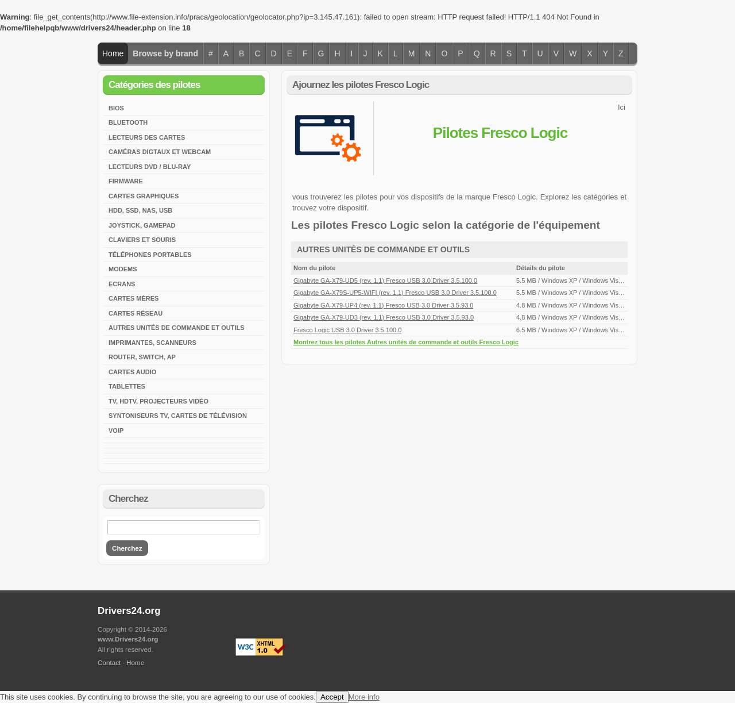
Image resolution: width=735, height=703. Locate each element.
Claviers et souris (142, 239)
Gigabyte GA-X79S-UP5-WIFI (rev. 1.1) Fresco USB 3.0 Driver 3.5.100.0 (395, 292)
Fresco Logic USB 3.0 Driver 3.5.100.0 (347, 329)
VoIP (116, 430)
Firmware (126, 181)
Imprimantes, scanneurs (152, 342)
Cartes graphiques (144, 196)
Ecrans (122, 284)
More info (364, 697)
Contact (109, 662)
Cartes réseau (136, 313)
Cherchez (127, 548)
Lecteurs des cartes (147, 137)
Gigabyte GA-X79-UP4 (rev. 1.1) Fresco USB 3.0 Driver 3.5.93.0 (383, 305)
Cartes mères (133, 298)
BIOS (116, 108)
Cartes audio (132, 371)
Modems (123, 269)
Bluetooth (128, 122)
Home (112, 53)
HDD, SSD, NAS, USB (140, 210)
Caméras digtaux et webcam (160, 151)
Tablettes (127, 386)
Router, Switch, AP (142, 357)
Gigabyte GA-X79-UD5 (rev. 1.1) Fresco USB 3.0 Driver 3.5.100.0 (385, 280)
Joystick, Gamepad (142, 225)
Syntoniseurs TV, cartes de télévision (178, 415)
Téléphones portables (150, 254)
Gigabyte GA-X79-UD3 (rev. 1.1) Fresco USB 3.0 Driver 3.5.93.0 (383, 317)
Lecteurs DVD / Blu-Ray (150, 166)
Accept (332, 697)
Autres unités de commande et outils (177, 327)
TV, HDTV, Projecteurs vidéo (158, 401)
